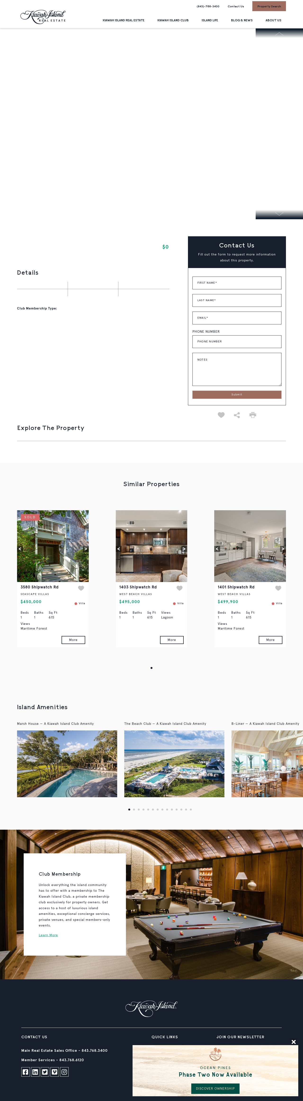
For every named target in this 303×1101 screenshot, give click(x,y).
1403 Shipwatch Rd (138, 587)
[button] (20, 549)
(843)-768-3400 (208, 6)
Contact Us (236, 6)
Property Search (269, 6)
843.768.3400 (95, 1050)
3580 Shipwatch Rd (40, 587)
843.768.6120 (71, 1060)
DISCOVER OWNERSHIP (215, 1088)
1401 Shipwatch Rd (236, 587)
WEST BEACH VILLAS (135, 594)
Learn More (48, 935)
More (73, 640)
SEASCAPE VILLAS (35, 594)
